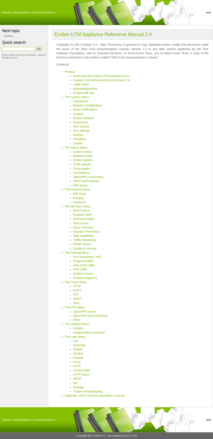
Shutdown (79, 139)
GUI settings (81, 130)
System (78, 349)
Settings (78, 387)
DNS (76, 303)
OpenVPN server (84, 311)
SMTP (77, 298)
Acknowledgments (85, 88)
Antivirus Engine (84, 219)
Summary (79, 345)
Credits (78, 143)
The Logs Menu (75, 336)
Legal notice (81, 84)
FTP (76, 294)
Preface (70, 71)
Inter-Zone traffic (84, 265)
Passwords (80, 122)
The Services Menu (77, 206)
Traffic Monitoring (84, 240)
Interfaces (79, 202)
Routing (78, 198)
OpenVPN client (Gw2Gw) (90, 315)
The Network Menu (77, 189)
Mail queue (80, 185)
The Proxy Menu (76, 282)
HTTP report (81, 374)
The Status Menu (76, 147)
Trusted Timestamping (88, 391)
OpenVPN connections (88, 177)
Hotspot (78, 328)
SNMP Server (82, 244)
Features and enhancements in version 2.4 (101, 80)
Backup (78, 134)
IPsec (76, 320)
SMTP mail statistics (86, 181)
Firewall (78, 358)
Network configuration (87, 105)
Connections (81, 172)
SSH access (81, 126)
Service (78, 353)
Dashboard (80, 101)
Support (78, 114)
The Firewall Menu (77, 252)
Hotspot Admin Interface (89, 332)
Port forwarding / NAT (87, 257)
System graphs (83, 160)
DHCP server (82, 210)
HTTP (77, 286)
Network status (83, 156)
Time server (81, 223)
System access (83, 273)
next (208, 12)
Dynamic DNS (82, 214)
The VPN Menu (75, 307)
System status (82, 151)
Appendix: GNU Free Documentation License (95, 395)
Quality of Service (85, 248)
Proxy (77, 362)
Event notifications (85, 109)
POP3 (77, 290)
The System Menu (77, 97)
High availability (83, 235)
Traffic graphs (82, 164)
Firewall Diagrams (85, 278)
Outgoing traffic (83, 261)
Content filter (81, 370)
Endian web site (83, 93)
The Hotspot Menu (77, 324)
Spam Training (82, 227)
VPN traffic (80, 269)
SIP (75, 383)
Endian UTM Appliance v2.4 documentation (28, 12)
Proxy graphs (82, 168)
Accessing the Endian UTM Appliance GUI (101, 76)
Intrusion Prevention (86, 231)
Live (75, 341)
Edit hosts (79, 193)
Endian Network (83, 118)
